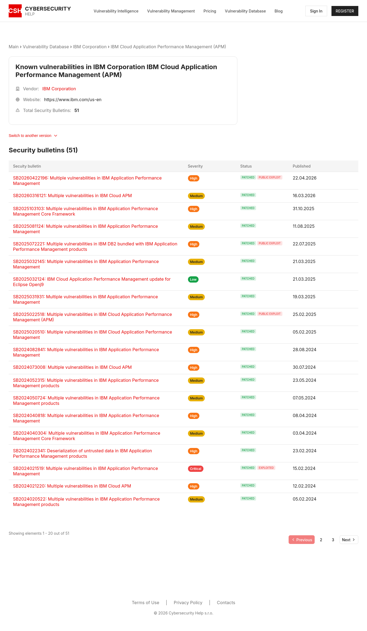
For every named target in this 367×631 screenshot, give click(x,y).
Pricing (209, 11)
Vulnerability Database (245, 11)
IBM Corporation (90, 46)
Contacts (226, 602)
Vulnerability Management (171, 11)
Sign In (316, 11)
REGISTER (345, 11)
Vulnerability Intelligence (116, 11)
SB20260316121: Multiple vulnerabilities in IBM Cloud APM (72, 195)
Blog (279, 11)
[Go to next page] (349, 539)
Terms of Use (145, 602)
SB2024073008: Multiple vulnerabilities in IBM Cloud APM (72, 367)
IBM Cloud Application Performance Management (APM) (168, 46)
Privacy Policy (188, 602)
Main (14, 46)
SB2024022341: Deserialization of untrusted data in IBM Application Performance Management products (82, 453)
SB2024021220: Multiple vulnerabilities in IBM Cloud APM (72, 486)
